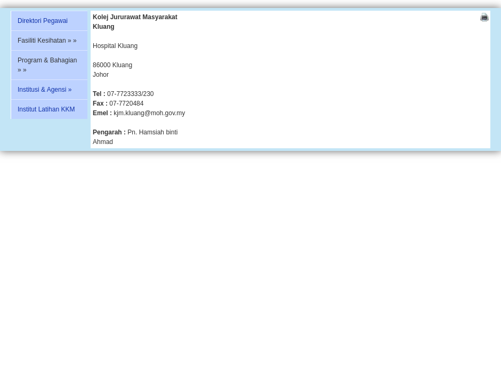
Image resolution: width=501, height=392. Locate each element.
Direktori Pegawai (43, 21)
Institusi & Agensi (44, 89)
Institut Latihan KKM (46, 109)
